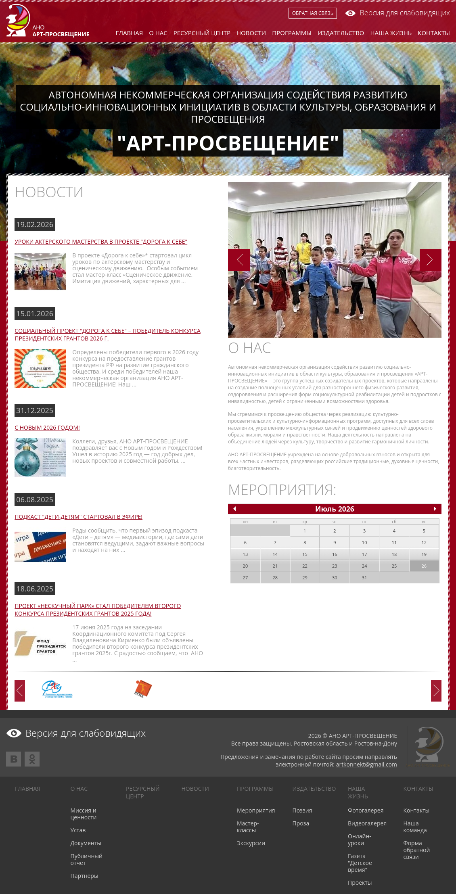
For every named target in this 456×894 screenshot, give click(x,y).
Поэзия (302, 810)
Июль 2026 (334, 509)
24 (364, 566)
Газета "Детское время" (360, 862)
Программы (292, 33)
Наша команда (415, 826)
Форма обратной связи (417, 850)
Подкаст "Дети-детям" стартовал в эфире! (78, 516)
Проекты (360, 882)
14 (275, 554)
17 (364, 554)
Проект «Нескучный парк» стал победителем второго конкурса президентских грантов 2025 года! (98, 609)
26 (424, 566)
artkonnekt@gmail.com (366, 764)
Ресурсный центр (202, 33)
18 (394, 554)
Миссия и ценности (84, 813)
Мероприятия (256, 810)
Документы (86, 843)
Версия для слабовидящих (397, 12)
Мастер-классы (248, 826)
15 (304, 554)
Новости (251, 33)
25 (394, 566)
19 (424, 554)
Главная (129, 33)
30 (334, 577)
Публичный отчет (86, 859)
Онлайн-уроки (359, 839)
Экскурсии (251, 843)
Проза (301, 823)
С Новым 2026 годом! (47, 427)
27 (245, 577)
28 (275, 577)
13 (245, 554)
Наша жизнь (391, 33)
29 (304, 577)
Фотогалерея (365, 810)
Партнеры (84, 875)
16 (334, 554)
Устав (78, 830)
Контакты (434, 33)
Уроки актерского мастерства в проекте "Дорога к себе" (101, 241)
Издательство (341, 33)
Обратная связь (313, 13)
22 (304, 566)
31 (364, 577)
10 (364, 542)
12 (424, 542)
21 (275, 566)
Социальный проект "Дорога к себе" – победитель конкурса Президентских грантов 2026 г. (107, 334)
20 (245, 566)
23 (334, 566)
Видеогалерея (367, 823)
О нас (158, 33)
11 (394, 542)
